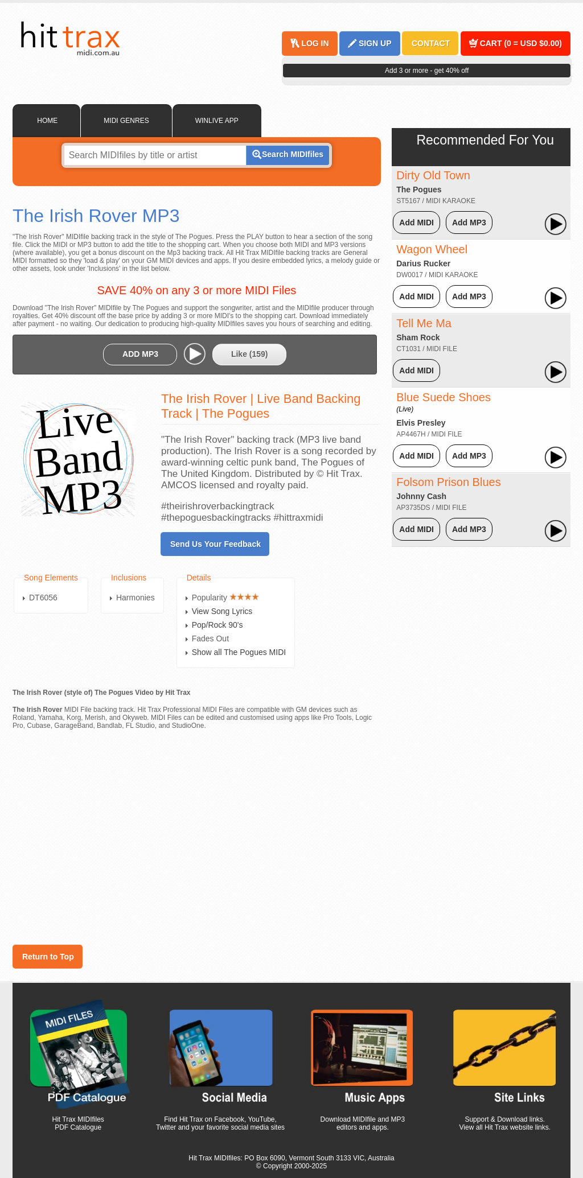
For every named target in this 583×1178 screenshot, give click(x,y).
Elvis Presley (420, 422)
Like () (249, 354)
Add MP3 (469, 222)
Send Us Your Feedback (215, 544)
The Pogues (418, 189)
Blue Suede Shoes (443, 402)
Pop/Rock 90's (217, 624)
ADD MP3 (140, 354)
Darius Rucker (423, 263)
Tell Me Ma (423, 323)
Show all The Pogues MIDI (239, 652)
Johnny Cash (421, 496)
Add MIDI (416, 222)
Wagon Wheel (431, 249)
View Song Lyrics (222, 611)
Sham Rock (418, 337)
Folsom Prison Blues (448, 482)
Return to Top (48, 956)
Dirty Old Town (433, 175)
